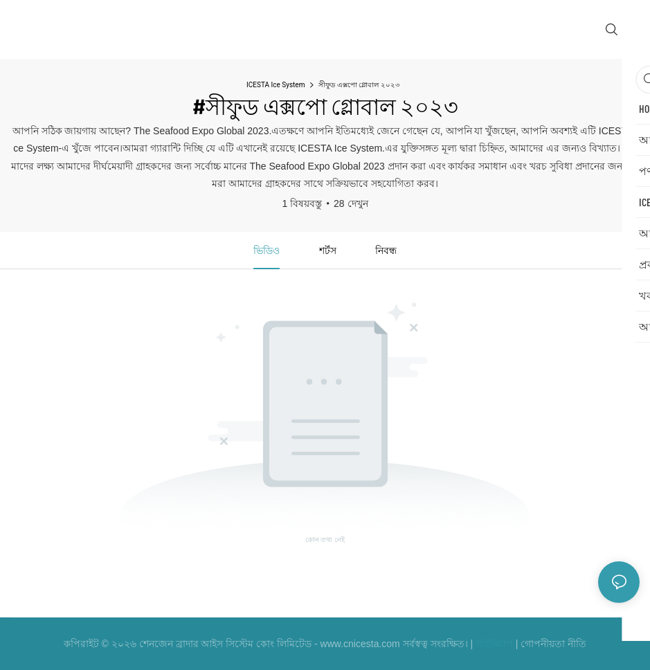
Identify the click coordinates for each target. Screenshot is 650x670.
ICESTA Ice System (275, 85)
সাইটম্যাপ (494, 643)
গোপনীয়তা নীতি (553, 643)
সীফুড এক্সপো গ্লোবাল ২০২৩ (358, 85)
